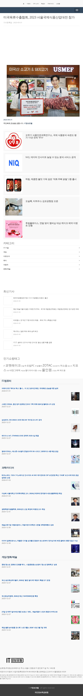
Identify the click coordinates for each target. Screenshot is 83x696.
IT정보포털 (28, 123)
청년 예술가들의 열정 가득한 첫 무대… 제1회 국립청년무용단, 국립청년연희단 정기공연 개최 (46, 309)
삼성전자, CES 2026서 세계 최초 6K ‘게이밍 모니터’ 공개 (22, 420)
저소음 (63, 365)
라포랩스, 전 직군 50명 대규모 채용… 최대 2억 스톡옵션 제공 (34, 320)
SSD (8, 371)
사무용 (39, 371)
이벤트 (29, 3)
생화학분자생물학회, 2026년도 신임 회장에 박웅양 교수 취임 (23, 509)
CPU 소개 (35, 3)
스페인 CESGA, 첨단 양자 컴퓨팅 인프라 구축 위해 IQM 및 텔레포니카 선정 (28, 404)
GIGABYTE (56, 366)
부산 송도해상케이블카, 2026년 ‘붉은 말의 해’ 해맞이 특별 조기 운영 (26, 580)
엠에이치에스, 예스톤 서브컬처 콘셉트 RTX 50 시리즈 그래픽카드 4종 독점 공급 (30, 451)
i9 (25, 365)
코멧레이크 (13, 365)
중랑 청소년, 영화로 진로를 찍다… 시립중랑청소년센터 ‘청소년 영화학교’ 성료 (29, 564)
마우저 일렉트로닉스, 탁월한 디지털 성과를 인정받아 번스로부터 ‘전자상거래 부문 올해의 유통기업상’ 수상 (40, 541)
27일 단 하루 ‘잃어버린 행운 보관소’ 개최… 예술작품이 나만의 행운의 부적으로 (29, 612)
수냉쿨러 (38, 366)
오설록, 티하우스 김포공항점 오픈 (42, 201)
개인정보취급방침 (41, 692)
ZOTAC (47, 365)
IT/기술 (6, 248)
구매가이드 (50, 3)
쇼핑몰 (58, 3)
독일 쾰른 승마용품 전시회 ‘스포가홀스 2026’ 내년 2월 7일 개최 (24, 627)
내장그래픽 (15, 370)
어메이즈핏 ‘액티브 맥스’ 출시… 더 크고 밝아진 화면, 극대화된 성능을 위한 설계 (30, 388)
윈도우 (70, 366)
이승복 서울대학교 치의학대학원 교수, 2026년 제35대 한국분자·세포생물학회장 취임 (32, 493)
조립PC (30, 365)
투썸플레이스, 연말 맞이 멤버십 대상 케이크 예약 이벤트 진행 (52, 224)
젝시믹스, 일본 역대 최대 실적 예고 (25, 331)
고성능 (54, 370)
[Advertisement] (43, 45)
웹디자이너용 (31, 370)
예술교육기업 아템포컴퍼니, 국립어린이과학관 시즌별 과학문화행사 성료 (28, 525)
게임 (5, 252)
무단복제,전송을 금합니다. (13, 123)
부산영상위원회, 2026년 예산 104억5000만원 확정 (20, 596)
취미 (5, 260)
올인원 (47, 370)
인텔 (22, 366)
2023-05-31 (7, 119)
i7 (4, 366)
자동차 (5, 265)
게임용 (23, 371)
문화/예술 (6, 269)
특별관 (43, 3)
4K (58, 370)
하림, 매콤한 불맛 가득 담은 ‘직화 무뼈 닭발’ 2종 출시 (51, 179)
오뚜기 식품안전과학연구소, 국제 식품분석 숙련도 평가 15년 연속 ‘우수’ (51, 136)
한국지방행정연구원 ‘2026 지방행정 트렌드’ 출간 (30, 298)
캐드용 (62, 370)
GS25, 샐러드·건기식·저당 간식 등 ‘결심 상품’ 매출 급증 (32, 342)
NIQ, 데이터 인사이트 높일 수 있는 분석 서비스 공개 (51, 157)
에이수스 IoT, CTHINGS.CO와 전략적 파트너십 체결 (20, 436)
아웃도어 (6, 256)
